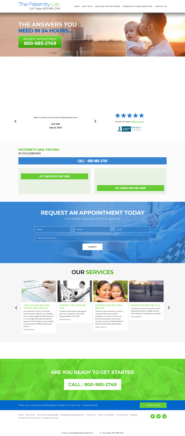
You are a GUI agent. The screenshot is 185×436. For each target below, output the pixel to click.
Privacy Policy (122, 415)
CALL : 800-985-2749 (92, 160)
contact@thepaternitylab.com (80, 433)
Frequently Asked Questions (137, 6)
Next (95, 122)
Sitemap (133, 415)
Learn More (29, 330)
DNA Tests (87, 6)
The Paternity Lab (39, 4)
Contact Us (161, 6)
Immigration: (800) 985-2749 (145, 305)
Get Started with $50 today (54, 176)
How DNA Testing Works (107, 6)
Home (76, 6)
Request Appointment (40, 42)
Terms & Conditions (106, 415)
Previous (15, 122)
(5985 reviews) (137, 122)
